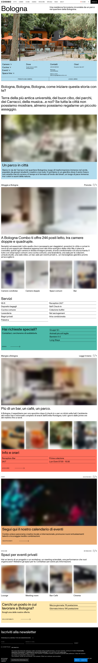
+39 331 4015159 (54, 71)
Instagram (4, 658)
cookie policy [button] (63, 652)
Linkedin (3, 661)
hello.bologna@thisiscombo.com (58, 75)
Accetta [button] (84, 660)
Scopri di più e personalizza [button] (20, 660)
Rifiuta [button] (77, 660)
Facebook (4, 660)
